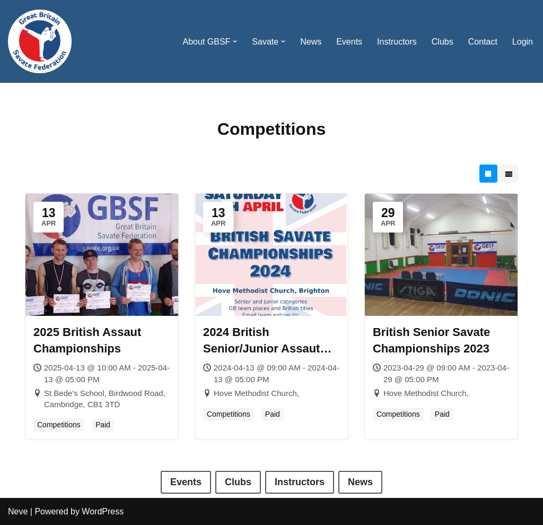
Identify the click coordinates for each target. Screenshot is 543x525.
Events (349, 41)
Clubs (442, 41)
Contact (482, 41)
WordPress (103, 511)
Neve (18, 511)
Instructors (397, 41)
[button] (235, 41)
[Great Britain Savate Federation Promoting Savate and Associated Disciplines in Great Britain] (40, 41)
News (310, 41)
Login (522, 41)
